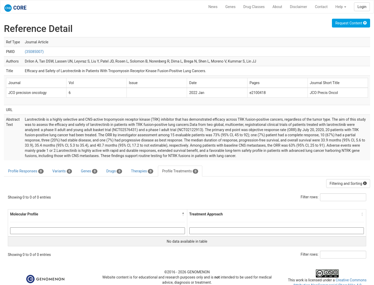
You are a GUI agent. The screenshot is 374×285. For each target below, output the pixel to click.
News (212, 7)
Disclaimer (298, 7)
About (277, 7)
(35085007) (34, 52)
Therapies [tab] (142, 171)
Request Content (351, 23)
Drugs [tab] (114, 171)
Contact (321, 7)
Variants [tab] (62, 171)
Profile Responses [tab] (26, 171)
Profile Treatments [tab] (180, 171)
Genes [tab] (89, 171)
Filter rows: (310, 197)
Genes (230, 7)
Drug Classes (254, 7)
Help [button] (340, 7)
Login (361, 7)
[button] (183, 214)
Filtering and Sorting (348, 183)
